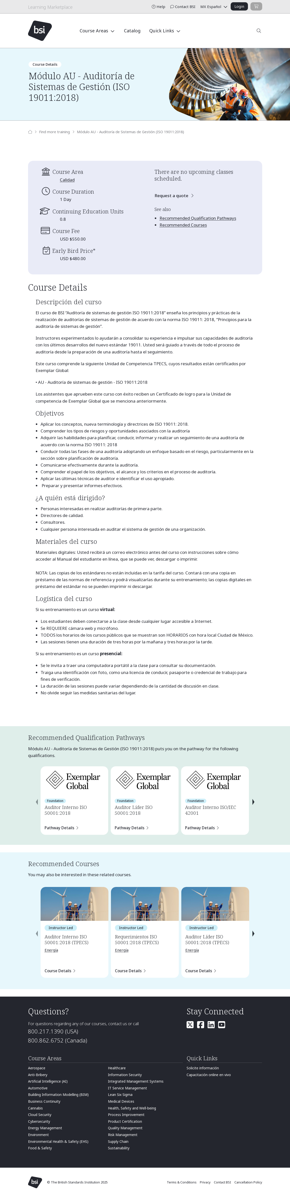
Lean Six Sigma (120, 1094)
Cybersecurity (39, 1121)
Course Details (58, 970)
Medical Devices (121, 1101)
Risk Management (122, 1134)
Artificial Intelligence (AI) (48, 1081)
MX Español (211, 6)
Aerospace (36, 1068)
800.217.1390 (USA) (53, 1031)
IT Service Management (127, 1088)
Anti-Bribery (37, 1074)
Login (239, 6)
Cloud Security (39, 1114)
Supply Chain (118, 1141)
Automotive (38, 1088)
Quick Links (162, 31)
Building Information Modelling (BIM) (58, 1094)
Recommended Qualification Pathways (198, 218)
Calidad (67, 180)
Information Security (125, 1074)
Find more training (54, 131)
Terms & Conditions (182, 1182)
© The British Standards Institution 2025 (77, 1182)
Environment (38, 1134)
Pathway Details (59, 827)
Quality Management (125, 1128)
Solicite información (203, 1068)
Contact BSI (182, 6)
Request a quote (172, 195)
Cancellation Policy (248, 1182)
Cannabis (35, 1108)
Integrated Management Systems (136, 1081)
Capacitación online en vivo (209, 1074)
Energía (51, 949)
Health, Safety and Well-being (132, 1108)
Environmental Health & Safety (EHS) (58, 1141)
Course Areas (94, 31)
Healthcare (117, 1068)
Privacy (205, 1182)
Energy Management (45, 1128)
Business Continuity (44, 1101)
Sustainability (118, 1148)
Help (158, 6)
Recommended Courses (183, 225)
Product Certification (125, 1121)
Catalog (132, 31)
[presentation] (36, 802)
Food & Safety (40, 1148)
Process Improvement (126, 1114)
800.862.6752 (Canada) (57, 1040)
